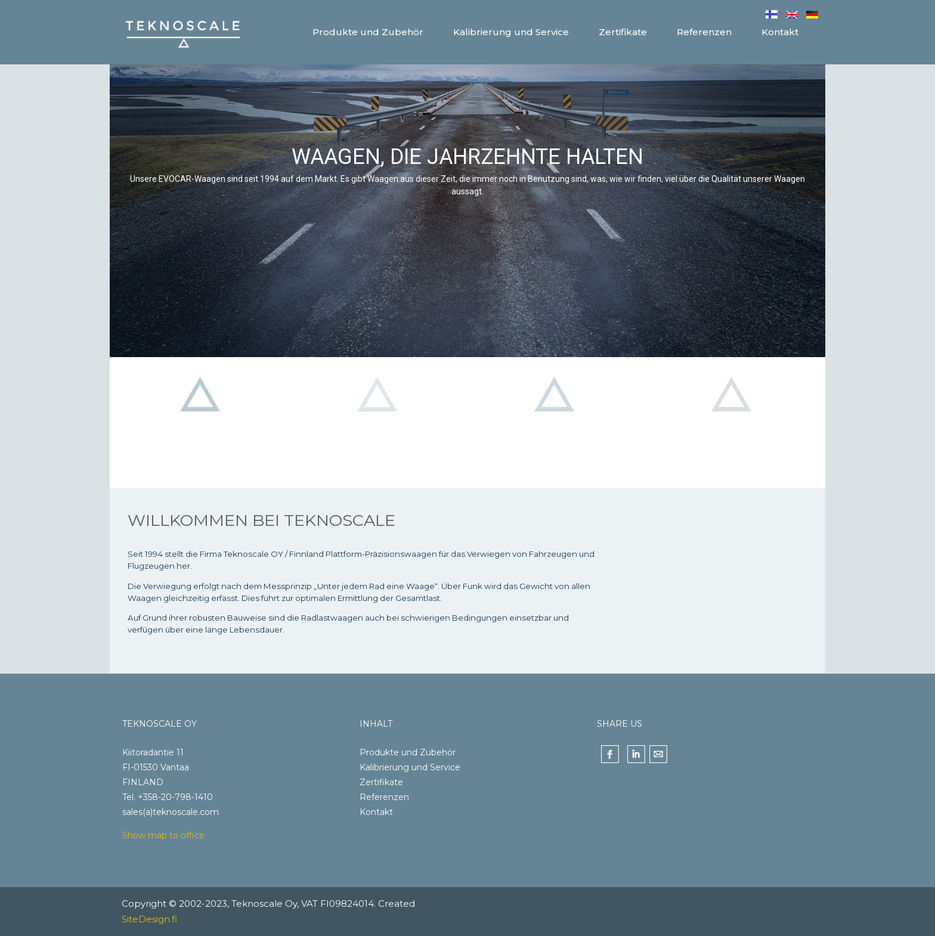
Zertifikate (381, 782)
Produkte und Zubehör (408, 752)
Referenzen (384, 797)
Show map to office (163, 835)
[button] (200, 422)
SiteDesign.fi (149, 919)
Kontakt (376, 812)
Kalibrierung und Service (410, 767)
